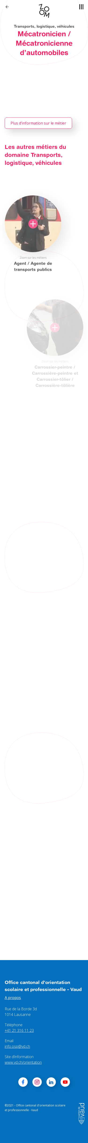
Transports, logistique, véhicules (44, 26)
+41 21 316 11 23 (19, 1030)
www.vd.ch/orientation (23, 1062)
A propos (13, 997)
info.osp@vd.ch (17, 1046)
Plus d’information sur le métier (38, 123)
